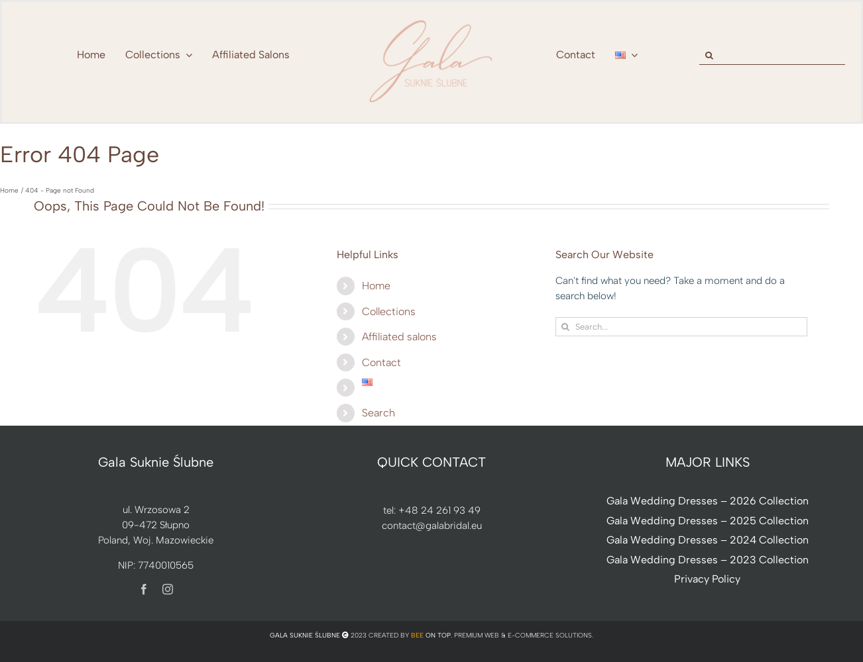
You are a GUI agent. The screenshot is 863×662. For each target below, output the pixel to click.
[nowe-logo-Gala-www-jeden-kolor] (431, 20)
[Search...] (681, 326)
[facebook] (144, 589)
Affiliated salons (399, 336)
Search (378, 412)
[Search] (709, 55)
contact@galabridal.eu (432, 526)
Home (376, 285)
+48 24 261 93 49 (439, 510)
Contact (381, 362)
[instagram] (167, 589)
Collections (389, 311)
